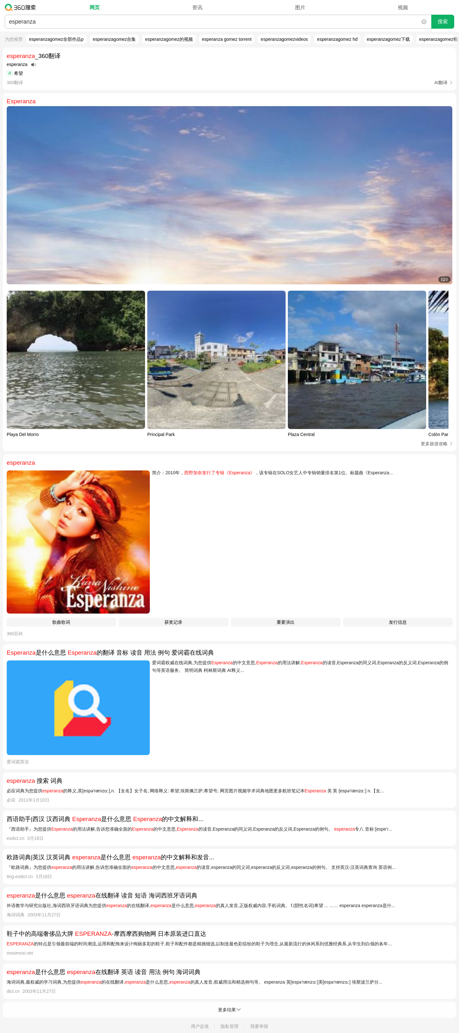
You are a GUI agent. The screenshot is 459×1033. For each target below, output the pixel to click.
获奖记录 (173, 622)
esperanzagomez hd (337, 39)
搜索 (443, 21)
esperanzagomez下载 (388, 39)
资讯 (197, 7)
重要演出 (286, 622)
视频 (403, 7)
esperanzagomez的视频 (169, 39)
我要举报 (259, 1026)
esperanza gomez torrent (227, 39)
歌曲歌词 (61, 622)
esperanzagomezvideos (284, 39)
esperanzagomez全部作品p (56, 39)
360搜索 (22, 7)
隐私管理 (229, 1026)
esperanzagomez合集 (114, 39)
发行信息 (398, 622)
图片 (300, 7)
